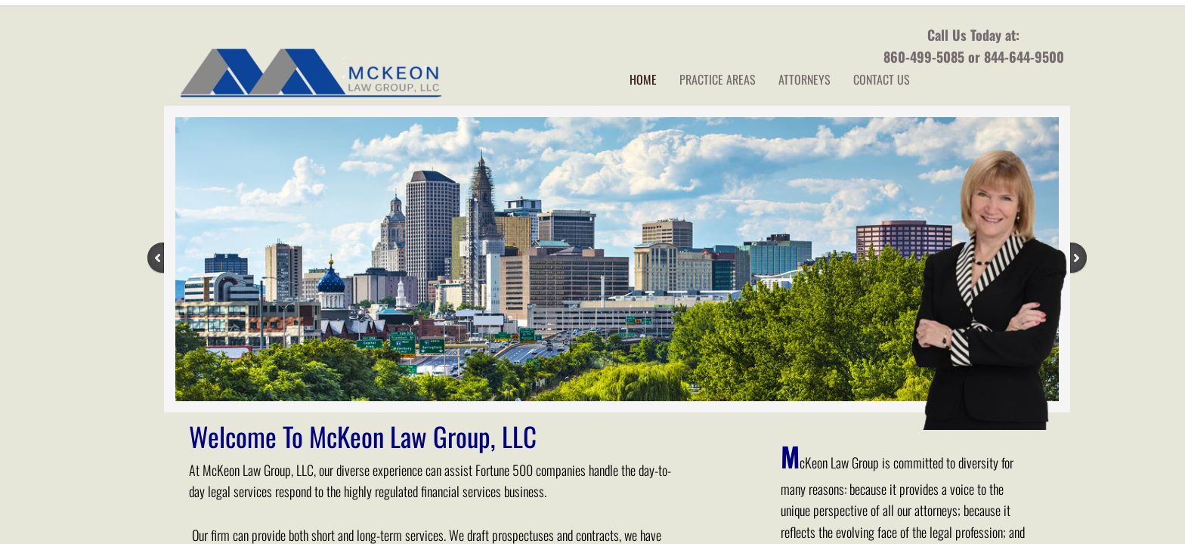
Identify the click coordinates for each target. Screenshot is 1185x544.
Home (643, 79)
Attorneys (804, 79)
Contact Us (881, 79)
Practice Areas (717, 79)
